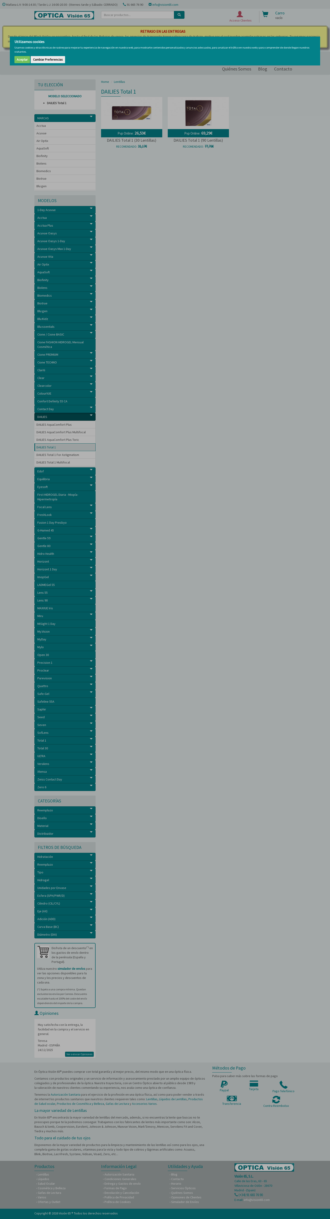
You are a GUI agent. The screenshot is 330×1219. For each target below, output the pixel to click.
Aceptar (22, 59)
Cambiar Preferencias (48, 59)
